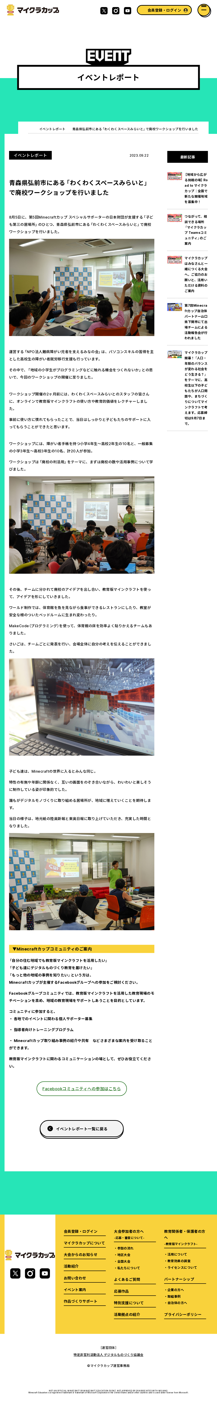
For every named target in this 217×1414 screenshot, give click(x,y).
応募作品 (121, 1291)
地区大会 (124, 1254)
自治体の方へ (177, 1302)
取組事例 (174, 1296)
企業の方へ (176, 1289)
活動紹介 (71, 1266)
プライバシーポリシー (183, 1314)
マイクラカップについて (84, 1243)
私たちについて (128, 1268)
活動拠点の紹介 (127, 1314)
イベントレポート (52, 129)
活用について (177, 1254)
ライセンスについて (182, 1267)
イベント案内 (75, 1289)
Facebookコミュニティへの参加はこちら (81, 1088)
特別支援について (129, 1302)
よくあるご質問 (127, 1279)
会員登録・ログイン (164, 10)
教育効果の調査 (179, 1261)
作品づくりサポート (80, 1301)
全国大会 (124, 1261)
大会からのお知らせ (80, 1254)
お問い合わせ (75, 1278)
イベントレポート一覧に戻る (82, 1128)
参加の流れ (125, 1248)
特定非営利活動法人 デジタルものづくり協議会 (108, 1354)
